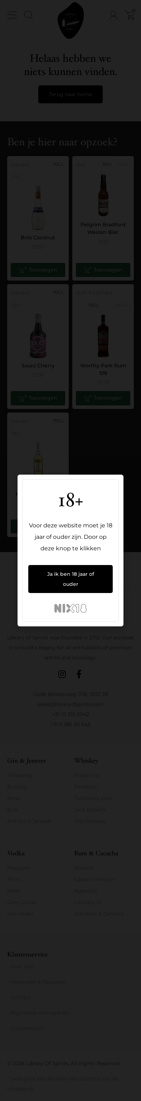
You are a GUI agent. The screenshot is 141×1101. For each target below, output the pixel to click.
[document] (70, 550)
